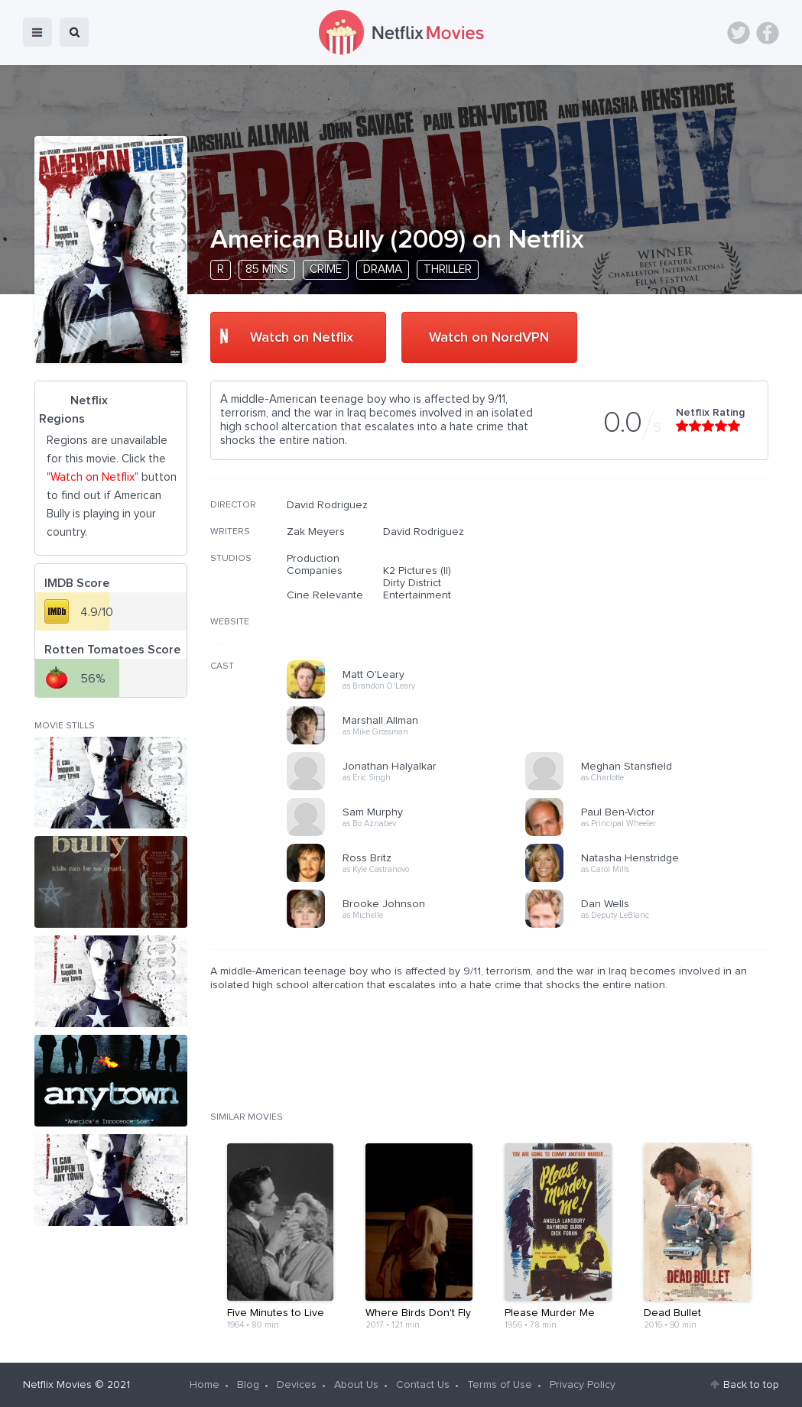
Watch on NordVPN (489, 338)
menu (37, 32)
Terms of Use (499, 1384)
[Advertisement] (653, 596)
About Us (356, 1384)
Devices (297, 1384)
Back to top (751, 1384)
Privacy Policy (582, 1384)
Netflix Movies (57, 1384)
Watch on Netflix (301, 338)
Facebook (767, 32)
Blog (248, 1384)
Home (204, 1384)
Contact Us (423, 1384)
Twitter (738, 32)
